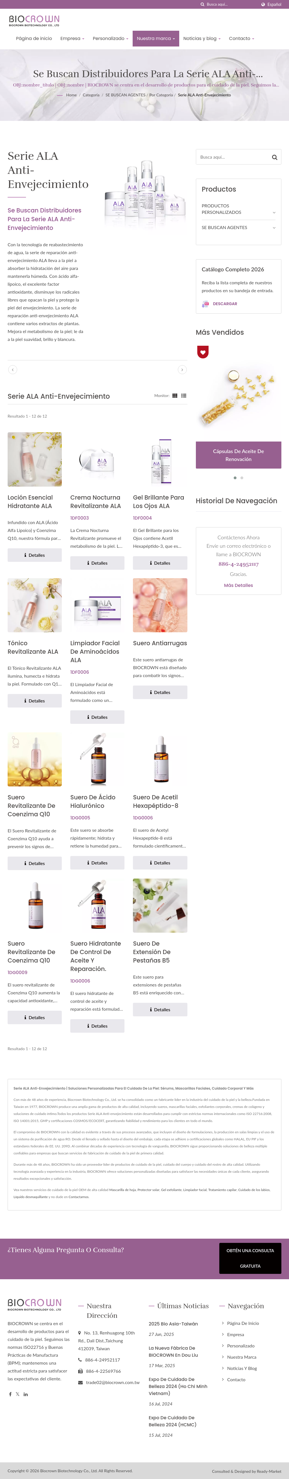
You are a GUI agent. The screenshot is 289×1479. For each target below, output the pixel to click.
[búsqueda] (202, 4)
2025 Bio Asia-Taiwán (173, 1323)
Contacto (242, 38)
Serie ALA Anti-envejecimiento (204, 94)
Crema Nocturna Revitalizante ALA (95, 501)
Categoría (91, 94)
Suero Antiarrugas (160, 643)
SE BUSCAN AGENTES (125, 94)
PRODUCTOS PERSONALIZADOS (221, 209)
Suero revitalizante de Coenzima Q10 (31, 805)
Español (274, 4)
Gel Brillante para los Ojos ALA (158, 501)
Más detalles (238, 585)
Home (71, 94)
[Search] (232, 4)
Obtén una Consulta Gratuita (250, 1258)
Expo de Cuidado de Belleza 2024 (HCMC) (173, 1420)
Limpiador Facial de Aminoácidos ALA (95, 651)
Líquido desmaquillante (31, 1197)
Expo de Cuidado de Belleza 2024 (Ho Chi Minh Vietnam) (178, 1385)
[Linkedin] (26, 1393)
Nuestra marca (156, 38)
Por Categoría (161, 94)
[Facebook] (10, 1393)
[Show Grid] (175, 395)
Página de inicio (34, 38)
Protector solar (148, 1190)
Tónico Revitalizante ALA (33, 647)
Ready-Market (269, 1470)
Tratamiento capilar (222, 1190)
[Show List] (183, 395)
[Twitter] (18, 1393)
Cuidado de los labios (254, 1190)
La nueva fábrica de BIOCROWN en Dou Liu (173, 1350)
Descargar (219, 304)
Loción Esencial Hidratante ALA (30, 501)
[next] (182, 369)
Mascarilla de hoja (122, 1190)
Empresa (72, 38)
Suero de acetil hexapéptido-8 (155, 801)
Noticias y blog (202, 38)
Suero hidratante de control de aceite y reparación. (95, 956)
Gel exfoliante (171, 1190)
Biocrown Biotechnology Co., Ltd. (69, 1469)
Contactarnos (79, 1197)
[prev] (12, 369)
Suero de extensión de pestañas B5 (151, 951)
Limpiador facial (195, 1190)
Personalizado (110, 38)
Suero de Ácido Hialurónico (92, 801)
